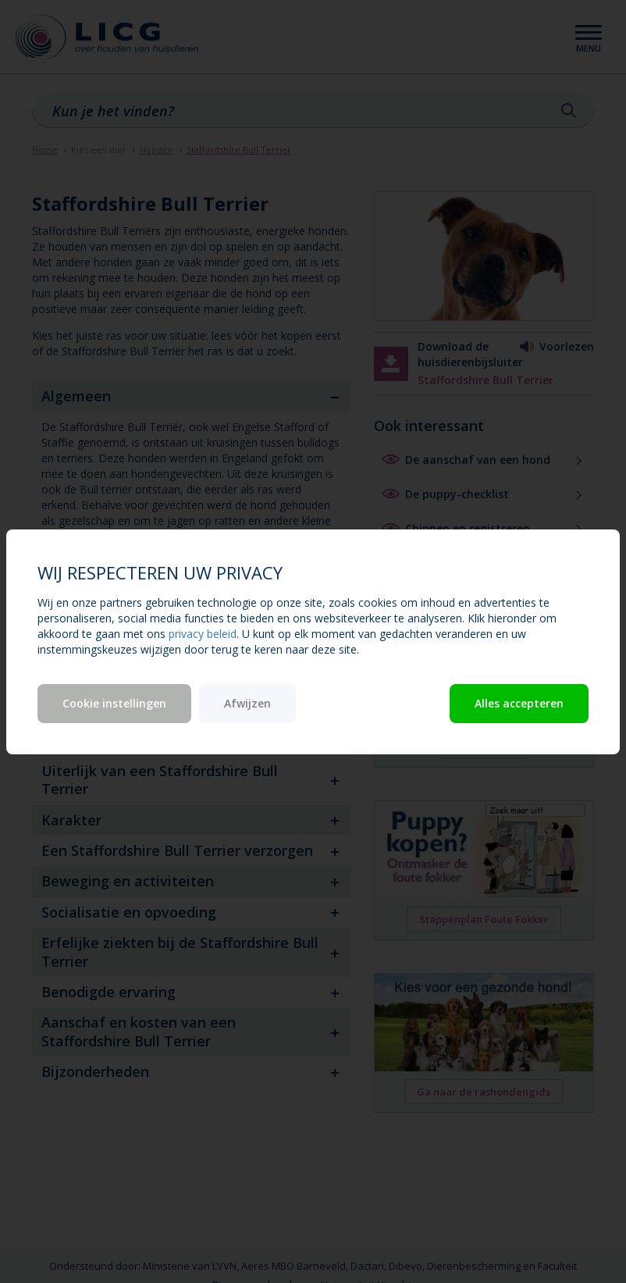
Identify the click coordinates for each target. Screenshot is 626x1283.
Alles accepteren (519, 703)
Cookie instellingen (114, 703)
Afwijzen (247, 703)
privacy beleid (203, 633)
